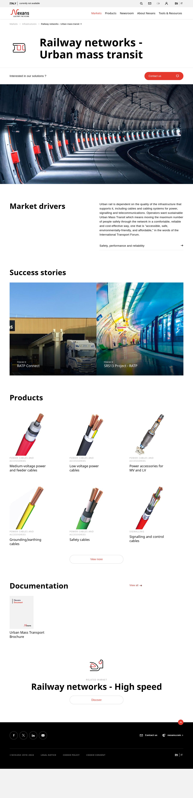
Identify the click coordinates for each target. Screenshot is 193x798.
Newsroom (127, 13)
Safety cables (80, 540)
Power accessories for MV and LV (147, 468)
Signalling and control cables (147, 539)
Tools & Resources (170, 13)
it (182, 3)
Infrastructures (29, 24)
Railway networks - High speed (96, 689)
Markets (96, 13)
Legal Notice (48, 761)
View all (136, 589)
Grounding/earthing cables (26, 542)
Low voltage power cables (85, 468)
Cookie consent (95, 761)
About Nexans (146, 13)
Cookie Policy (71, 761)
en (176, 3)
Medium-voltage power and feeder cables (29, 468)
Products (110, 13)
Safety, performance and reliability (141, 245)
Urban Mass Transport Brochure (28, 635)
